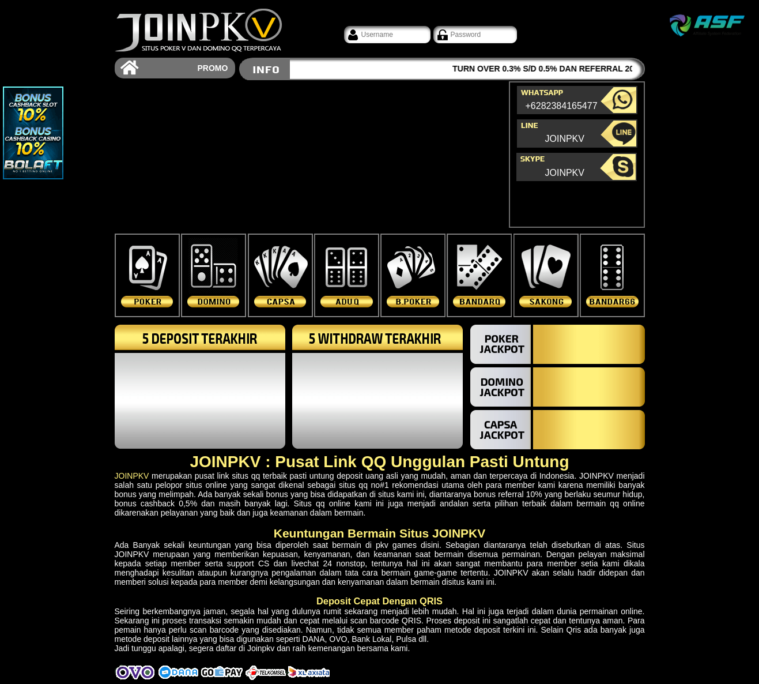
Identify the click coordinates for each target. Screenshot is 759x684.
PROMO (213, 68)
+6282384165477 (552, 106)
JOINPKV (564, 139)
